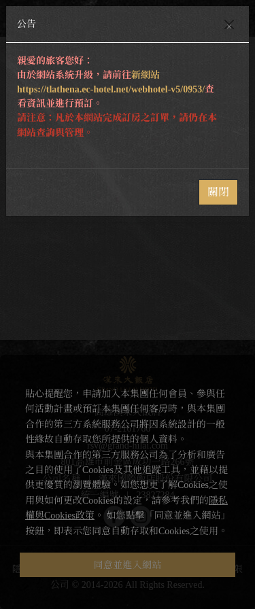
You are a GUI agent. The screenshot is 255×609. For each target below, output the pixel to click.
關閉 (218, 192)
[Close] (229, 24)
